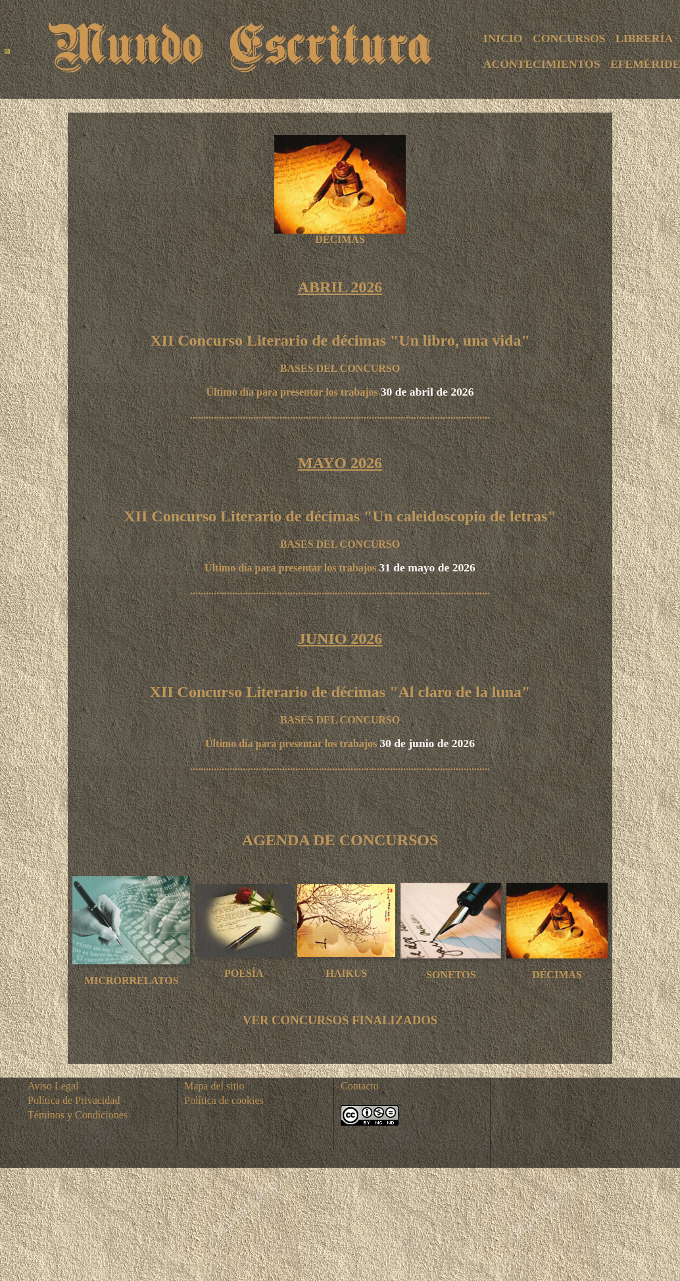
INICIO (503, 38)
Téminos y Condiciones (78, 1114)
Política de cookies (224, 1100)
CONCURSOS (569, 38)
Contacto (360, 1085)
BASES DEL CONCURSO (340, 368)
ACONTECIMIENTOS (541, 63)
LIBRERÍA (644, 38)
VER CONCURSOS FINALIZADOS (340, 1020)
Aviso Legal (53, 1085)
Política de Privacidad (74, 1100)
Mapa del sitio (214, 1085)
